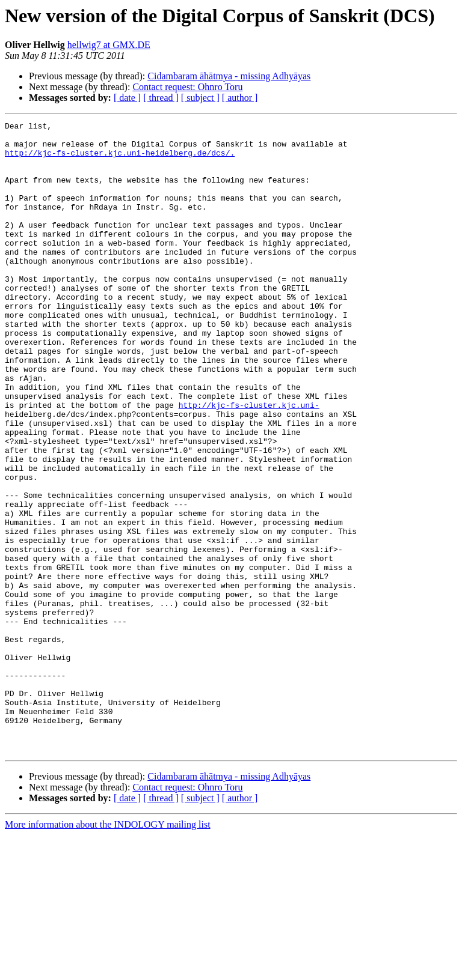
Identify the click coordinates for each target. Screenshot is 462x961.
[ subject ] (200, 97)
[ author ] (240, 97)
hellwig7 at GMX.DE (108, 45)
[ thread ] (161, 97)
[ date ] (127, 97)
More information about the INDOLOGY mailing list (108, 950)
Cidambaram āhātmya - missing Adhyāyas (228, 76)
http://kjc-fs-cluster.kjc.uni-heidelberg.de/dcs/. (120, 159)
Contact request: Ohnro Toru (187, 87)
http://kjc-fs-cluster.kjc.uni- (249, 462)
